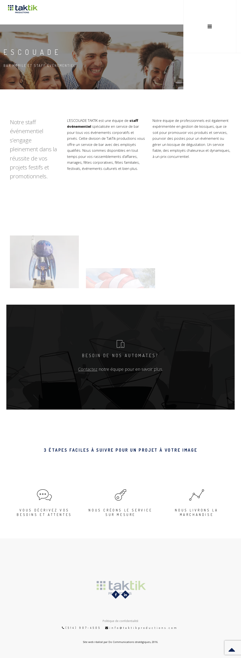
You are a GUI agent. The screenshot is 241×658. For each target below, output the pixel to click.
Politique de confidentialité (120, 621)
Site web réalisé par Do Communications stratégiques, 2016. (120, 642)
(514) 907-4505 (83, 628)
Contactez (87, 369)
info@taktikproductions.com (143, 628)
